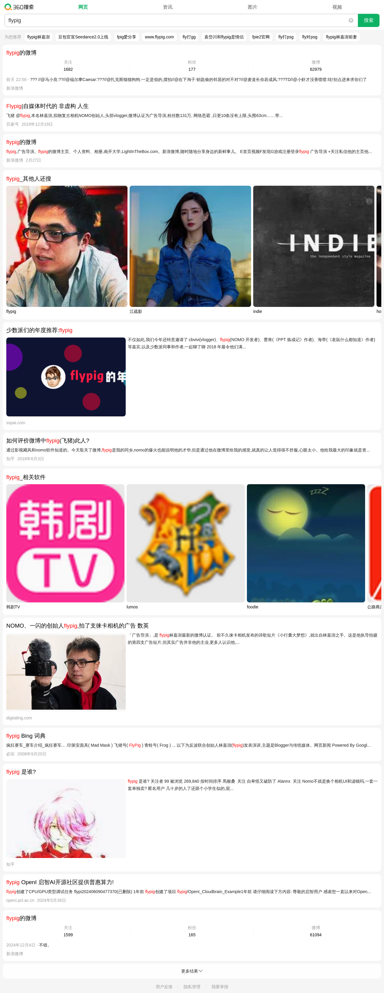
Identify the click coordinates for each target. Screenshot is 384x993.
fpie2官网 (261, 36)
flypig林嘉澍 (38, 36)
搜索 (369, 20)
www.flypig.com (159, 36)
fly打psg (286, 36)
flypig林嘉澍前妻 (341, 36)
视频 (337, 7)
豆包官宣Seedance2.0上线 (83, 36)
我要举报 (220, 986)
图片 (252, 7)
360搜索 (20, 7)
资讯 (167, 7)
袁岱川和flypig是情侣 (224, 36)
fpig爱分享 (126, 36)
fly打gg (189, 36)
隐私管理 (192, 986)
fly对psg (309, 36)
